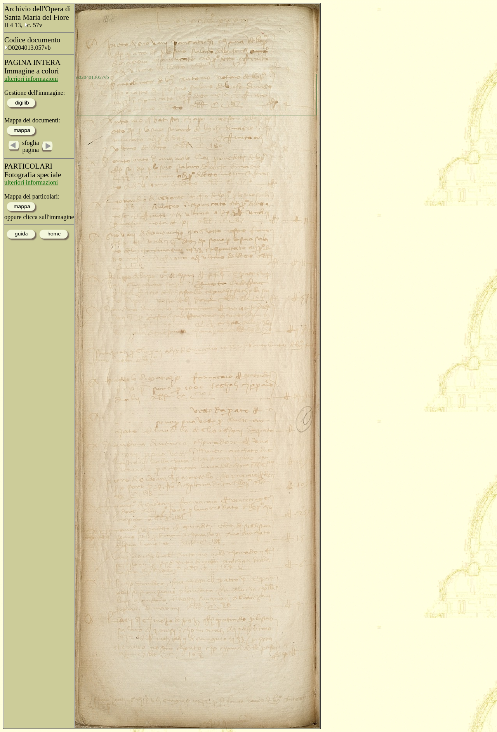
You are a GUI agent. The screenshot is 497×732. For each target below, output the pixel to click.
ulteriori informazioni (31, 78)
